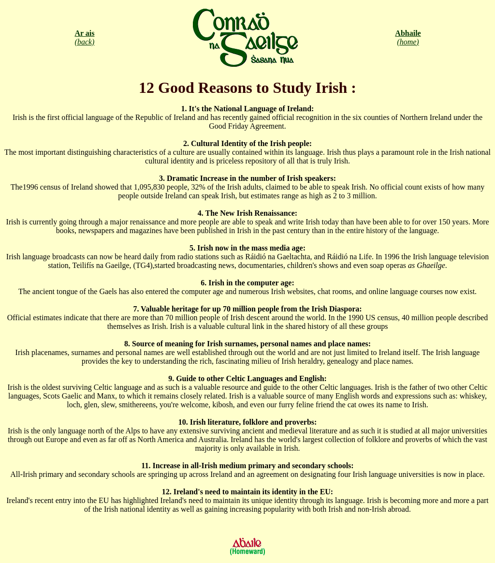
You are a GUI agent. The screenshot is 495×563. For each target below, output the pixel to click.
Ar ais (84, 33)
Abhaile (408, 33)
